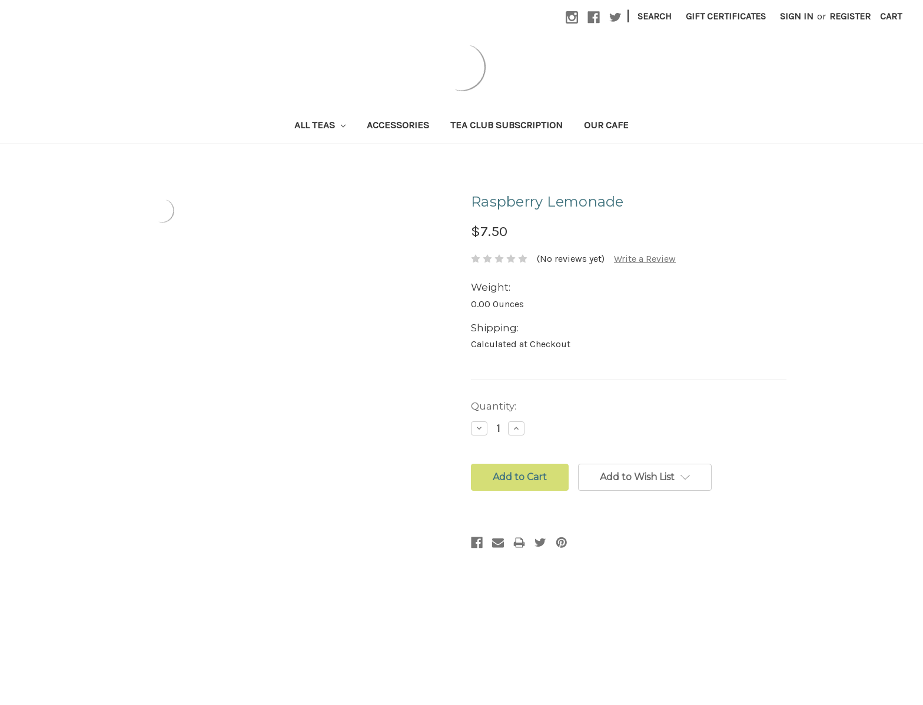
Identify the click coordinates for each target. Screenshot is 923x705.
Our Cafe (606, 125)
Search (655, 16)
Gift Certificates (726, 16)
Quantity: (493, 406)
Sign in (797, 16)
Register (850, 16)
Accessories (398, 125)
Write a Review (645, 258)
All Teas (320, 125)
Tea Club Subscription (506, 125)
